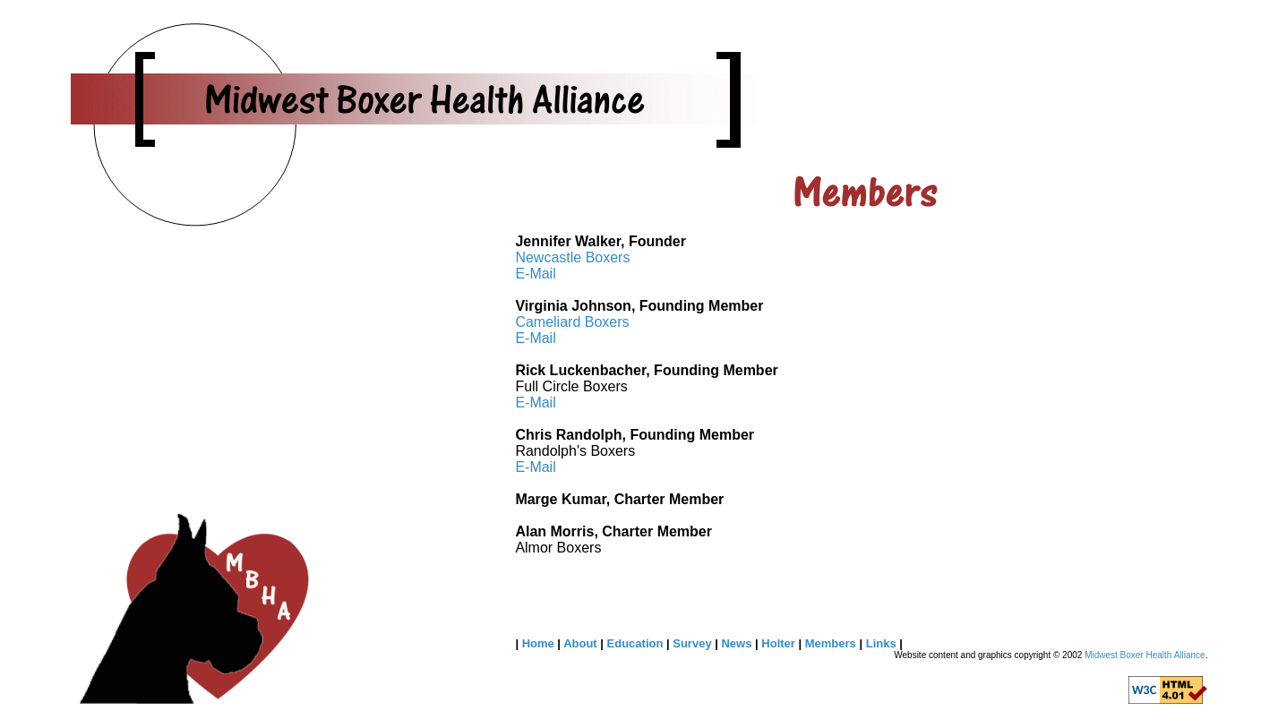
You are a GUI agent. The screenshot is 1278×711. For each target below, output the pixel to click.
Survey (694, 643)
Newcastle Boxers (572, 257)
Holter (779, 643)
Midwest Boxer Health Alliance (1145, 655)
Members (832, 643)
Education (636, 643)
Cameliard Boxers (572, 322)
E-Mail (535, 273)
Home (540, 643)
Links (883, 643)
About (581, 643)
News (738, 643)
